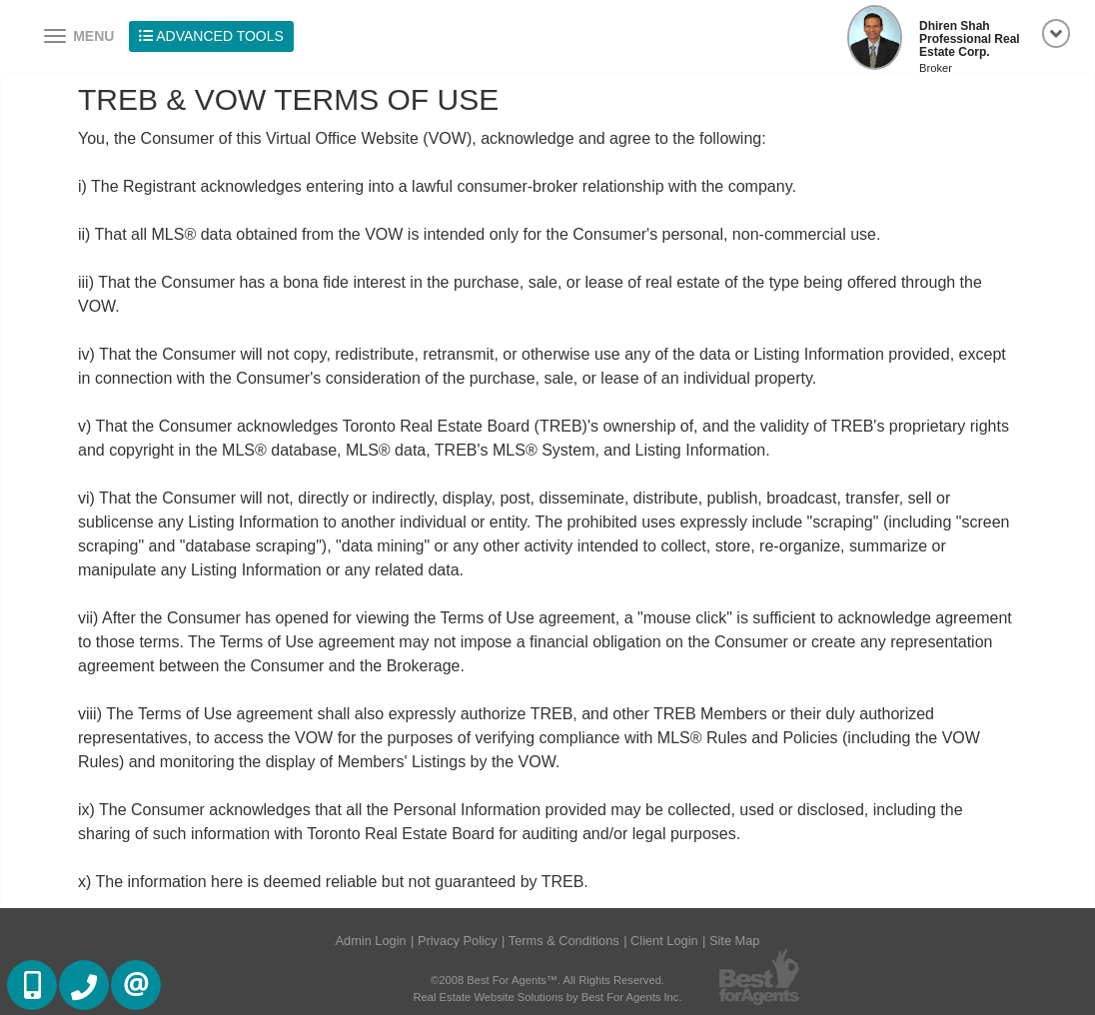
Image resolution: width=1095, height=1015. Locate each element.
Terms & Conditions (564, 940)
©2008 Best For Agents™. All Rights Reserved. (547, 980)
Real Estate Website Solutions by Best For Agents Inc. (547, 997)
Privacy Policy (458, 940)
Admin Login (371, 940)
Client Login (664, 940)
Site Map (734, 940)
